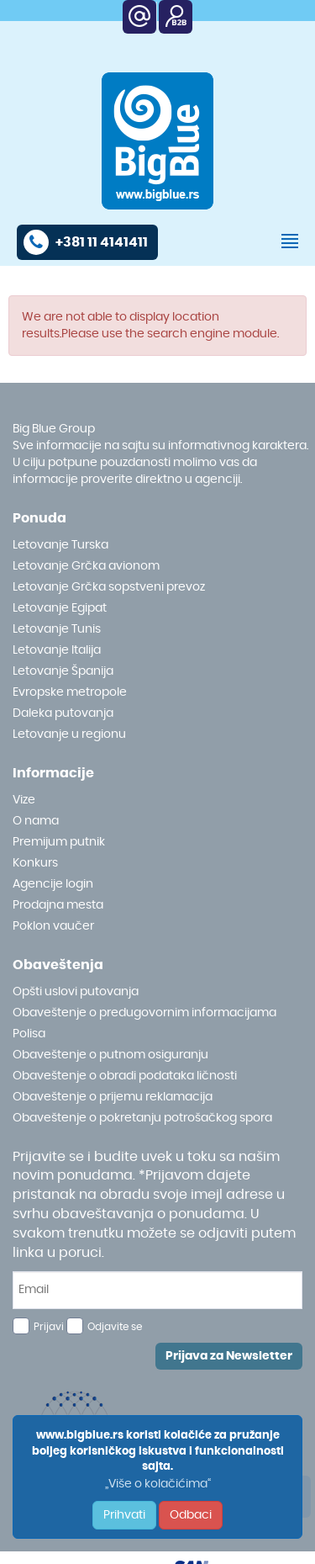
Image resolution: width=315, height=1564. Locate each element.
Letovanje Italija (57, 650)
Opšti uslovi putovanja (76, 992)
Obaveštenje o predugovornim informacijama (144, 1013)
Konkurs (35, 863)
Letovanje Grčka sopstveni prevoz (109, 587)
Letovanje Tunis (57, 629)
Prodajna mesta (58, 905)
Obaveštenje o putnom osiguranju (110, 1055)
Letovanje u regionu (69, 734)
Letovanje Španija (63, 671)
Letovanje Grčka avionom (86, 566)
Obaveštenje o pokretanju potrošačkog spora (142, 1118)
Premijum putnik (59, 842)
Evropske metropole (70, 692)
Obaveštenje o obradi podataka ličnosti (125, 1076)
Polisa (29, 1034)
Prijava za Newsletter (228, 1356)
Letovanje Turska (60, 545)
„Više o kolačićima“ (158, 1484)
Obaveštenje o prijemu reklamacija (113, 1097)
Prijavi (49, 1327)
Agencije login (53, 884)
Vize (24, 800)
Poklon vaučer (53, 926)
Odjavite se (114, 1327)
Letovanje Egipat (60, 608)
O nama (36, 821)
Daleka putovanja (63, 713)
